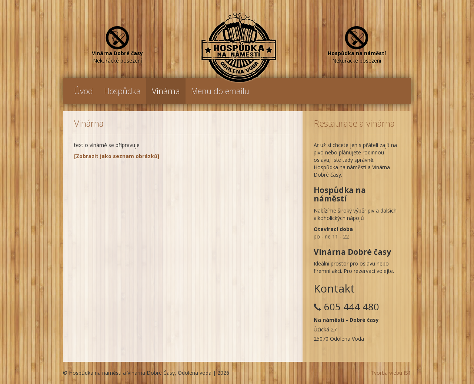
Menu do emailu (220, 90)
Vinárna (166, 90)
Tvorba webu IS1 (391, 372)
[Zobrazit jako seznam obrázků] (116, 156)
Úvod (83, 90)
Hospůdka (122, 90)
